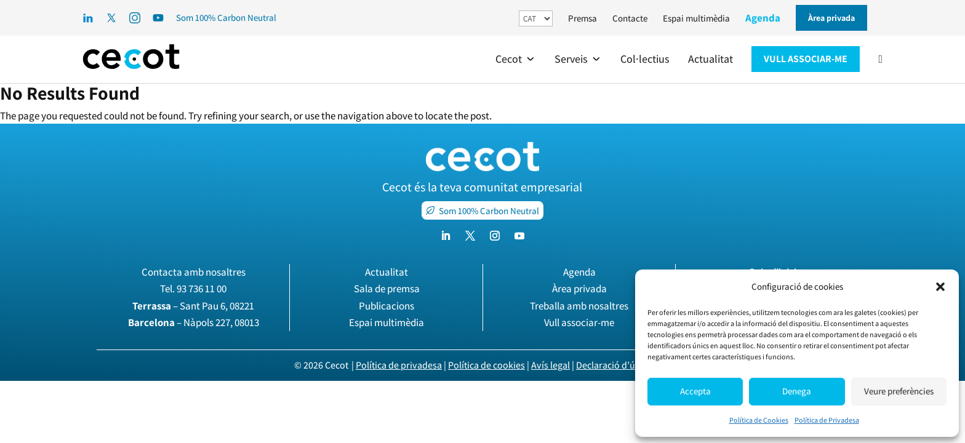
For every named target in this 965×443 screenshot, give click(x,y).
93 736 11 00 (201, 288)
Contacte (629, 18)
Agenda (762, 18)
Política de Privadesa (827, 420)
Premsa (582, 18)
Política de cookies (486, 365)
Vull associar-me (579, 322)
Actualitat (386, 272)
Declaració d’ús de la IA (623, 365)
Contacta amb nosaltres (194, 272)
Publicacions (386, 306)
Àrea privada (579, 288)
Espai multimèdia (696, 18)
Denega (796, 391)
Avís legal (550, 365)
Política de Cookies (758, 420)
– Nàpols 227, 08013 (193, 322)
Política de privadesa (399, 365)
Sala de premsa (387, 288)
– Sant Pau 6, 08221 (193, 306)
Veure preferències (899, 391)
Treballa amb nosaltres (579, 306)
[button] (940, 287)
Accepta (695, 391)
